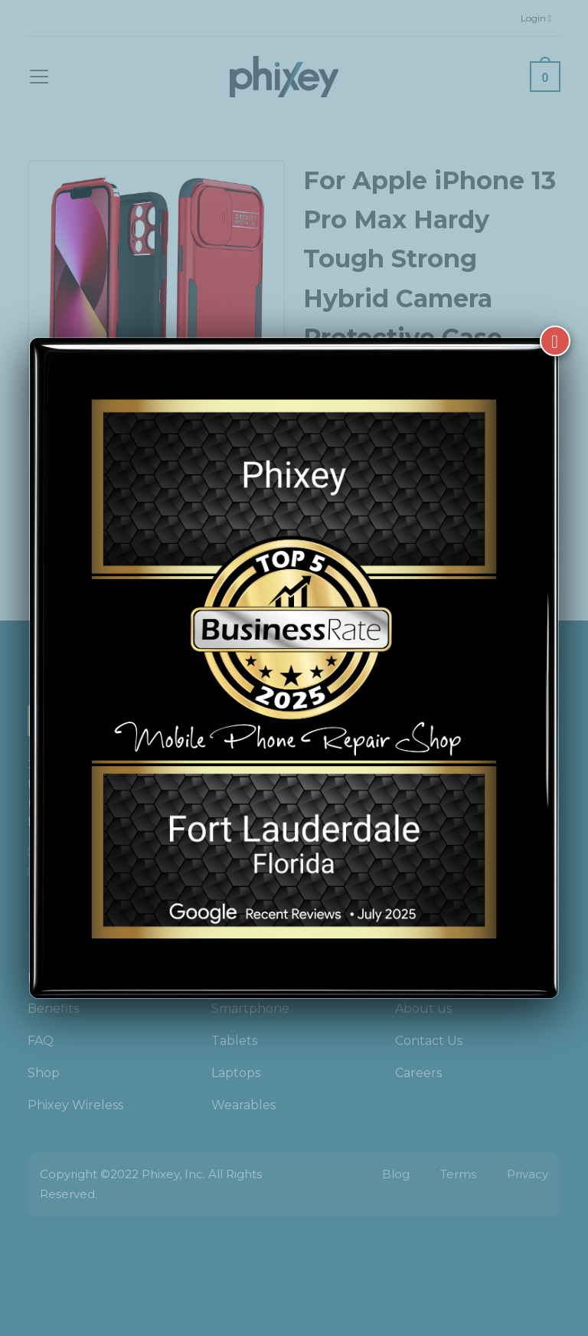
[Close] (555, 341)
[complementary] (477, 1251)
